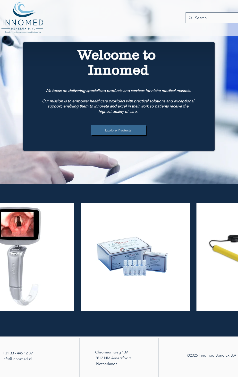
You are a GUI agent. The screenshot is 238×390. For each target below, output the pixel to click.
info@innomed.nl (17, 359)
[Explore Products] (118, 130)
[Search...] (211, 18)
